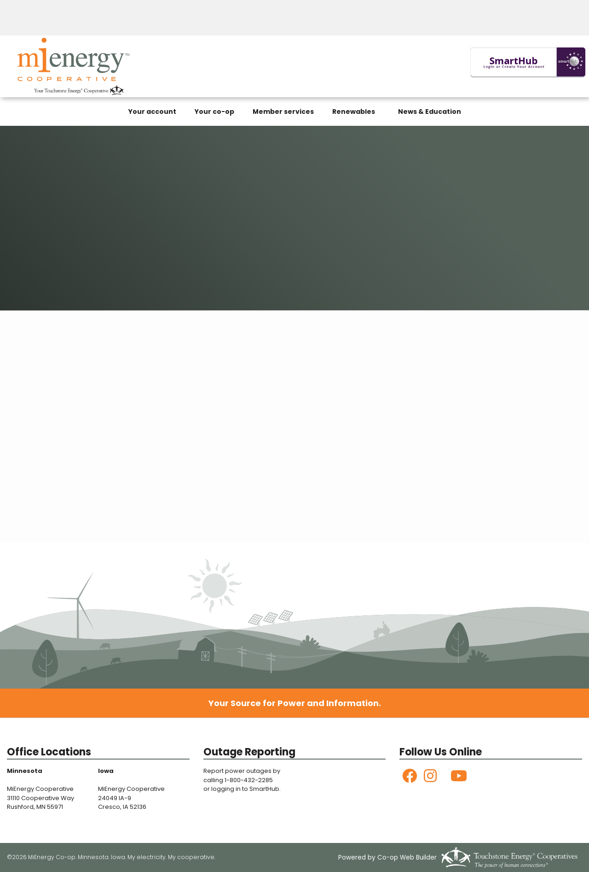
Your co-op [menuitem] (214, 111)
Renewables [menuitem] (353, 111)
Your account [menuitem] (152, 111)
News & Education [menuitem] (429, 111)
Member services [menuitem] (283, 111)
